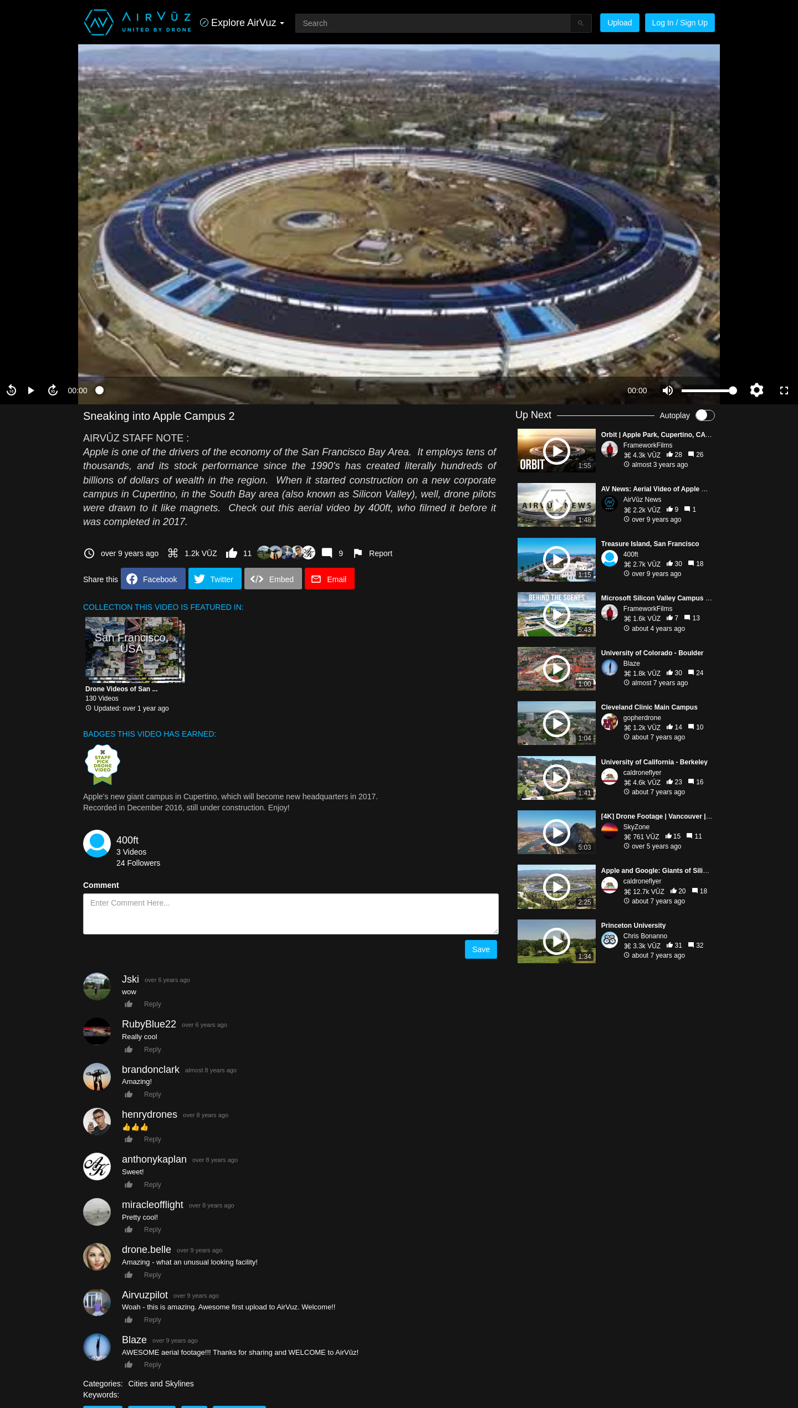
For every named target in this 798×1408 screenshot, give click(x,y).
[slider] (357, 390)
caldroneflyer (642, 773)
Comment (101, 885)
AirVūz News (642, 499)
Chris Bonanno (645, 936)
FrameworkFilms (648, 445)
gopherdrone (642, 718)
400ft (127, 840)
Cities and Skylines (161, 1383)
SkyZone (636, 827)
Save (481, 949)
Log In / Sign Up (680, 22)
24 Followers (138, 863)
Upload (619, 22)
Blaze (631, 663)
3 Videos (131, 851)
